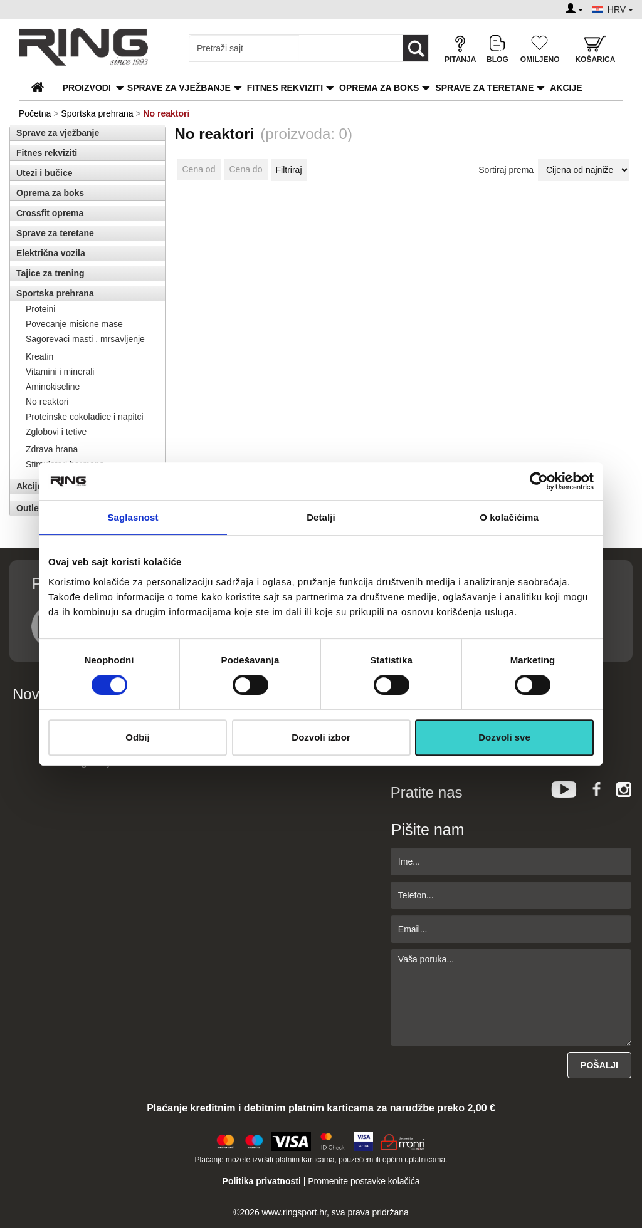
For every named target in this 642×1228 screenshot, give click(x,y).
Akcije (566, 88)
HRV (620, 9)
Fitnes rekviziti (285, 88)
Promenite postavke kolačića (363, 1181)
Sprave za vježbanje (179, 88)
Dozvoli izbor (321, 737)
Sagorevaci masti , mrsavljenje (85, 339)
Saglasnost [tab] (132, 517)
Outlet (28, 508)
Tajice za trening (50, 273)
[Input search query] (244, 48)
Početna (35, 113)
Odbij (137, 737)
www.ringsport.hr (294, 1212)
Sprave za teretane (484, 88)
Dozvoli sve (504, 737)
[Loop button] (415, 48)
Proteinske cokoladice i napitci (85, 417)
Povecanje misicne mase (74, 324)
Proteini (40, 309)
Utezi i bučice (44, 173)
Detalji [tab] (321, 517)
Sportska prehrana (97, 113)
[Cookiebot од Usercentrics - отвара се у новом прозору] (539, 481)
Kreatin (39, 356)
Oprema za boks (379, 88)
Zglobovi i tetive (56, 432)
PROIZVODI (87, 88)
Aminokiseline (53, 387)
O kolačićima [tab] (509, 517)
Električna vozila (50, 253)
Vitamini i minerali (60, 372)
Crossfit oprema (49, 213)
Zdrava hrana (52, 449)
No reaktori (47, 402)
